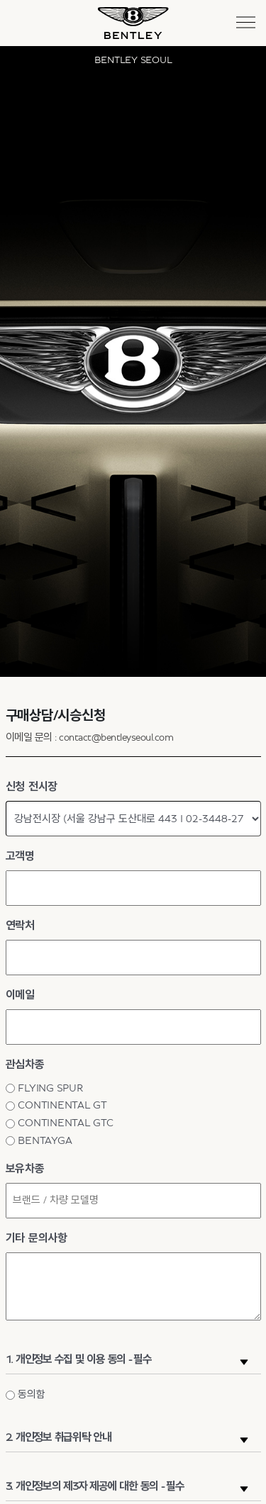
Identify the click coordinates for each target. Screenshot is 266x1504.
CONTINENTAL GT (62, 1105)
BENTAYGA (45, 1140)
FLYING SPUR (50, 1088)
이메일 (20, 995)
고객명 (20, 856)
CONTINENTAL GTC (65, 1123)
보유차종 (25, 1168)
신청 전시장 (32, 786)
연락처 (20, 925)
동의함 (31, 1394)
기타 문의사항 (36, 1238)
